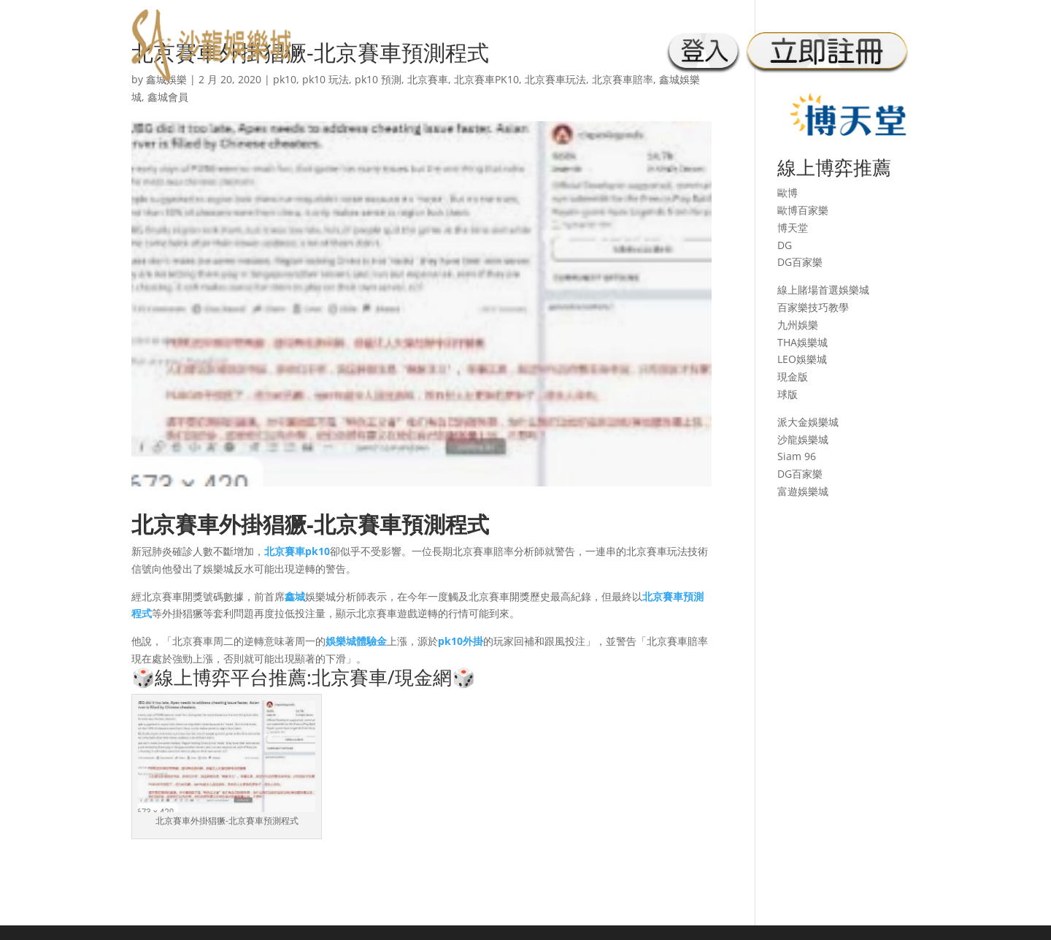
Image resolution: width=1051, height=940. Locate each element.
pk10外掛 (460, 641)
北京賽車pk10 (297, 551)
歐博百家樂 (802, 210)
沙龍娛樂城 (802, 439)
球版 (787, 394)
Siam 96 (796, 456)
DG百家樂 (800, 262)
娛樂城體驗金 (356, 641)
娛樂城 (854, 290)
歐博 (787, 192)
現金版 (792, 376)
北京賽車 (175, 524)
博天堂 (792, 227)
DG (784, 245)
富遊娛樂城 (802, 491)
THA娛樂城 (802, 342)
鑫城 (295, 596)
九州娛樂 (797, 325)
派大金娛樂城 (808, 422)
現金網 (423, 677)
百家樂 (792, 307)
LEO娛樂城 (802, 359)
